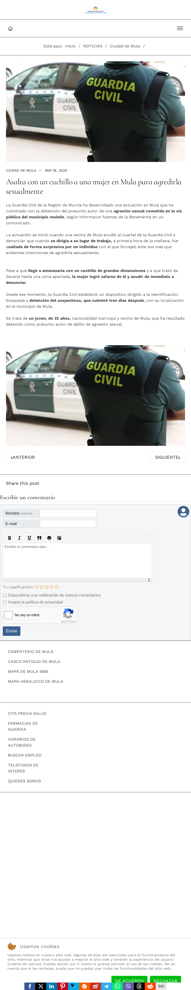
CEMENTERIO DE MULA (30, 651)
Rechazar (165, 981)
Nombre (18, 513)
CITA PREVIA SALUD (27, 713)
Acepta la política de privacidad (35, 602)
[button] (180, 28)
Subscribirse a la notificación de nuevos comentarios (54, 595)
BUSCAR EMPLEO (25, 755)
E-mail (11, 524)
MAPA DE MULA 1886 (28, 671)
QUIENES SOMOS (24, 781)
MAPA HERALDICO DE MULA (35, 681)
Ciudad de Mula (21, 170)
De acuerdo (129, 981)
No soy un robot (27, 615)
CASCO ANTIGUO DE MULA (34, 661)
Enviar (11, 631)
